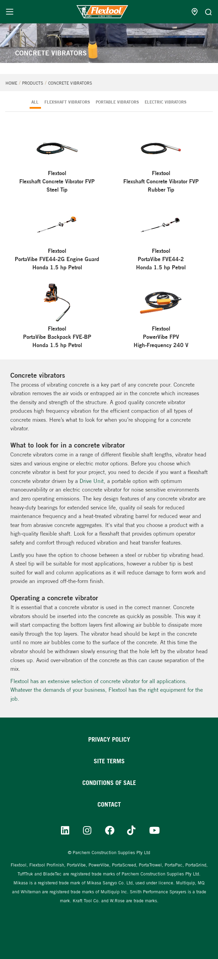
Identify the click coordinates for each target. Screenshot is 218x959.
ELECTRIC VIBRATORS (165, 102)
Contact (109, 804)
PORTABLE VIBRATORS (117, 102)
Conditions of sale (109, 782)
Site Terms (109, 761)
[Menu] (10, 12)
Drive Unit (92, 481)
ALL (35, 102)
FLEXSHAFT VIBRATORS (67, 102)
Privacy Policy (109, 739)
